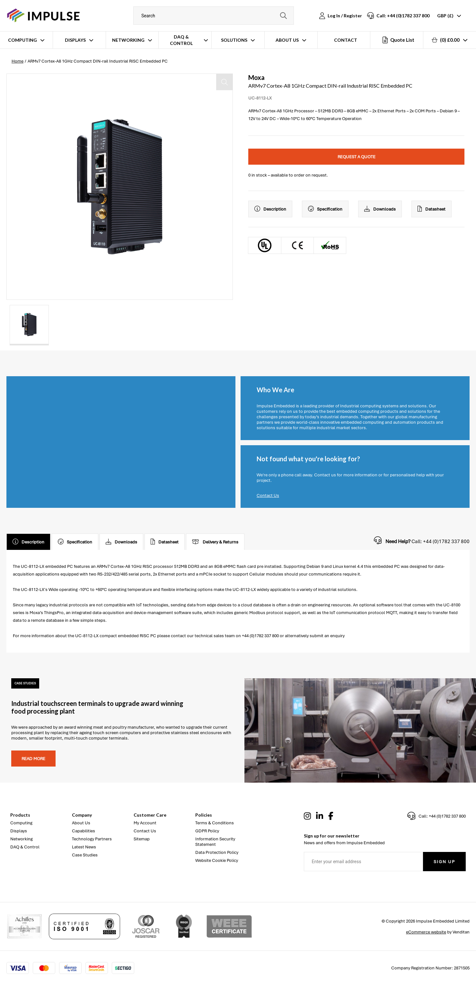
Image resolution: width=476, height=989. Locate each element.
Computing (22, 40)
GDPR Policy (207, 831)
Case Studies (85, 855)
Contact (345, 40)
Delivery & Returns (215, 542)
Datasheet (431, 209)
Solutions (234, 40)
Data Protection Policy (216, 852)
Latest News (84, 847)
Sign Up (444, 861)
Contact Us (268, 495)
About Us (287, 40)
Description (270, 209)
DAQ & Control (181, 40)
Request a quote (356, 157)
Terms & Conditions (214, 823)
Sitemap (142, 839)
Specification (325, 209)
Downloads (380, 209)
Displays (75, 40)
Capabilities (83, 831)
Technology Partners (92, 839)
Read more (33, 758)
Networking (128, 40)
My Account (145, 823)
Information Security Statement (215, 841)
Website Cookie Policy (216, 860)
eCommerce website (426, 932)
